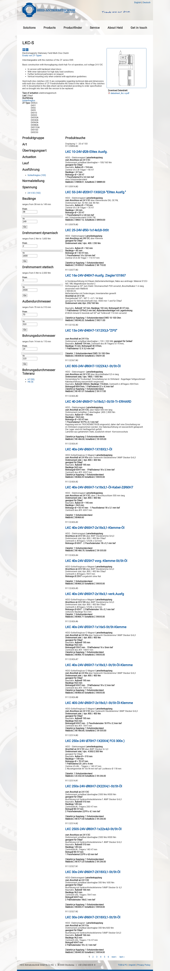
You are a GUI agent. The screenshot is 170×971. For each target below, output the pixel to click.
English (137, 2)
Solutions (29, 27)
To (23, 218)
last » (122, 957)
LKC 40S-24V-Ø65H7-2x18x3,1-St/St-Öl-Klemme (99, 703)
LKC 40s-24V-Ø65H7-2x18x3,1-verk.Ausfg (94, 594)
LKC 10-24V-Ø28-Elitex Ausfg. (86, 152)
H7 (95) (31, 379)
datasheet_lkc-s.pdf (120, 93)
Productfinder (73, 27)
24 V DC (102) (34, 193)
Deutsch (146, 2)
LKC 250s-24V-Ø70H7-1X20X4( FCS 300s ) (95, 741)
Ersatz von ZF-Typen (32, 55)
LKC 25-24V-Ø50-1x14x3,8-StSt (87, 230)
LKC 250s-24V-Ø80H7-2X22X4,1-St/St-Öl (93, 786)
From (24, 209)
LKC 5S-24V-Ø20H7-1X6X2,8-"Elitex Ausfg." (95, 192)
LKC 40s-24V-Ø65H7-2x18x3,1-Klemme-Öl (94, 528)
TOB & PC (122, 965)
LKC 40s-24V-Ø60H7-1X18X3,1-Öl (88, 449)
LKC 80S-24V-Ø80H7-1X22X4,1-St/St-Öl (93, 366)
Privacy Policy (143, 965)
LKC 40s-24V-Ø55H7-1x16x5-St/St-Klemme (95, 627)
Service (95, 27)
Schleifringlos (28, 100)
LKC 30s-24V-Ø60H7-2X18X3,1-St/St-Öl (92, 872)
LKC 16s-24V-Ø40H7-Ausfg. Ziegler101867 (95, 275)
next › (114, 957)
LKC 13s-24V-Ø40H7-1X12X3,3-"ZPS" (91, 330)
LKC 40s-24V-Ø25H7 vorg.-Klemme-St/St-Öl (96, 561)
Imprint (132, 965)
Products (49, 27)
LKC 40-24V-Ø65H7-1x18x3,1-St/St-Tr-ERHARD (98, 401)
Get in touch (139, 27)
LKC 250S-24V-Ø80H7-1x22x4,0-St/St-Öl (93, 829)
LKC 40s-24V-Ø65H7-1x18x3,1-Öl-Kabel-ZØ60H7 (99, 487)
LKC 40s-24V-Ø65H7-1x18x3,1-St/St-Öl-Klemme (99, 665)
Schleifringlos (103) (37, 175)
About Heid (115, 27)
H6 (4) (30, 382)
